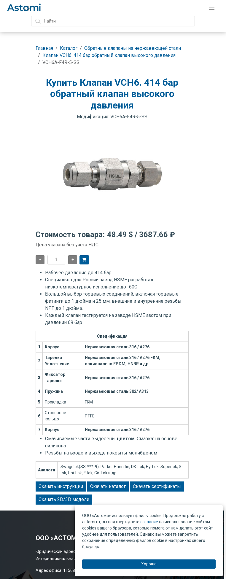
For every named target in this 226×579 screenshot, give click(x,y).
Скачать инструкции (61, 486)
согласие (149, 521)
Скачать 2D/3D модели (64, 499)
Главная (44, 48)
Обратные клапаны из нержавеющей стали (132, 48)
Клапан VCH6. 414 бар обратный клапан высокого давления (109, 55)
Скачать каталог (108, 486)
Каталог (68, 48)
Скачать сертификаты (157, 486)
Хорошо (149, 564)
